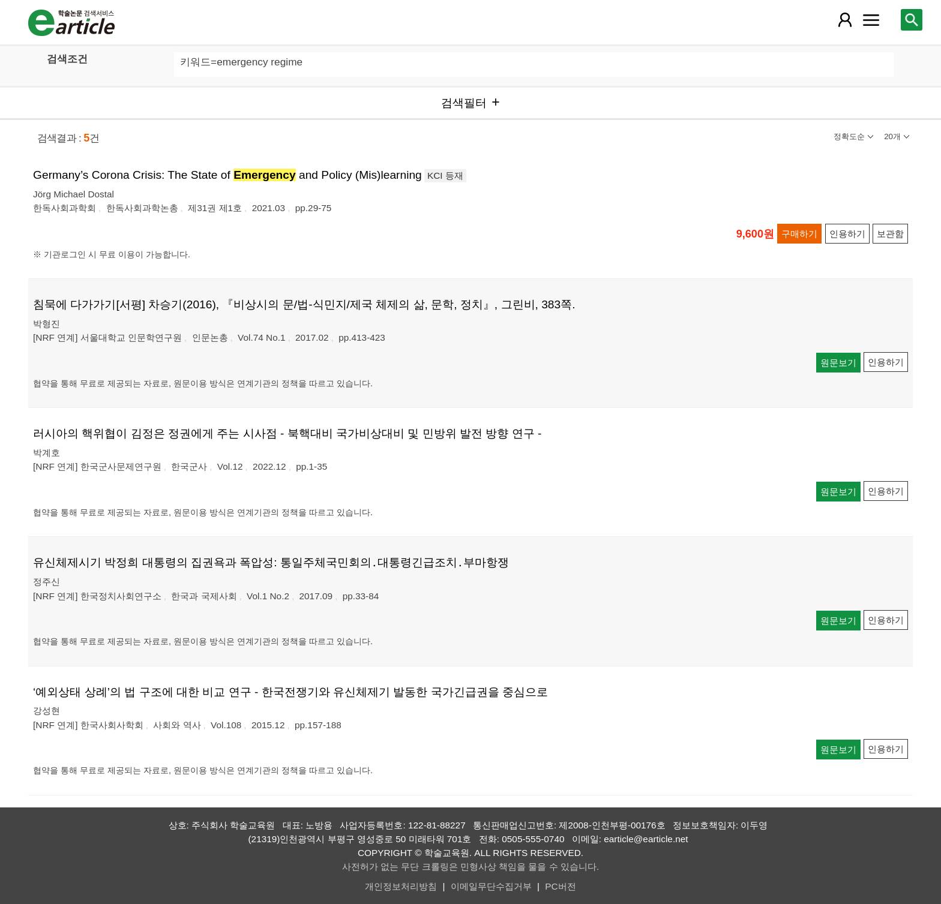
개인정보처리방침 (401, 886)
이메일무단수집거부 (491, 886)
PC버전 (560, 886)
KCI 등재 (445, 175)
